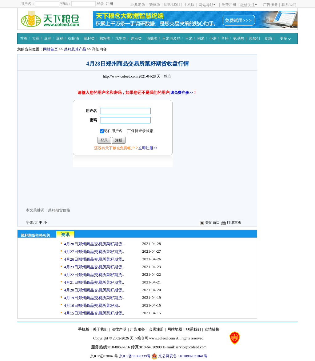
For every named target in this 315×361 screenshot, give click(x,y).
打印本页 (231, 222)
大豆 (35, 38)
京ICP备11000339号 (134, 356)
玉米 (189, 38)
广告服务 (270, 4)
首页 (23, 38)
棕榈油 (73, 38)
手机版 (189, 4)
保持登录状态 (140, 131)
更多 (285, 38)
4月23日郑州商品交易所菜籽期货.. (94, 267)
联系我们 (288, 4)
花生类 (120, 38)
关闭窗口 (209, 222)
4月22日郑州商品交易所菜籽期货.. (94, 274)
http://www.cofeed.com (120, 76)
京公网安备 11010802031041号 (179, 356)
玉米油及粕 (171, 38)
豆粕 (59, 38)
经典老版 (137, 4)
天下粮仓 (164, 76)
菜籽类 (89, 38)
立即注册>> (148, 148)
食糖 (268, 38)
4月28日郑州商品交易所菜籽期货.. (94, 244)
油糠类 (152, 38)
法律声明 (119, 329)
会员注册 (156, 329)
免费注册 (228, 4)
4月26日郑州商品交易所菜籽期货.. (94, 259)
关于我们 (100, 329)
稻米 (201, 38)
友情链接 (212, 329)
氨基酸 (238, 38)
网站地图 (174, 329)
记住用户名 (111, 131)
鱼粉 (225, 38)
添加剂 (254, 38)
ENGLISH (172, 4)
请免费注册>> (181, 92)
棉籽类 (104, 38)
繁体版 (154, 4)
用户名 (91, 111)
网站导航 (207, 5)
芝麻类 (136, 38)
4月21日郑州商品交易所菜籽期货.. (94, 282)
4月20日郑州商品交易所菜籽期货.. (94, 290)
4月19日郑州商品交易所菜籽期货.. (94, 297)
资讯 (65, 234)
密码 (93, 120)
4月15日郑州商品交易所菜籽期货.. (94, 313)
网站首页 (50, 49)
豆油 (47, 38)
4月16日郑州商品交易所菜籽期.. (92, 305)
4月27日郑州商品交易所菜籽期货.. (94, 251)
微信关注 (248, 5)
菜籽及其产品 (75, 49)
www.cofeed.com (162, 338)
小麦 (213, 38)
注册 (109, 4)
